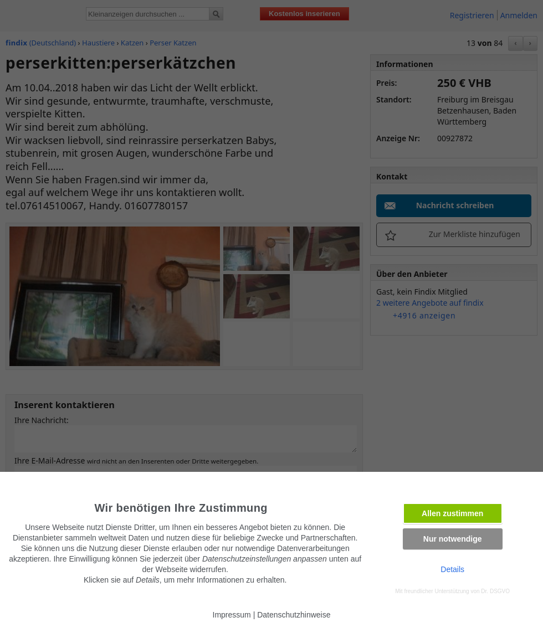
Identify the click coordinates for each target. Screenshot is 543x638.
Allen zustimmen (452, 513)
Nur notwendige (452, 538)
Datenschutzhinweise (293, 614)
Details (452, 569)
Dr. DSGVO (495, 591)
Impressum (232, 614)
